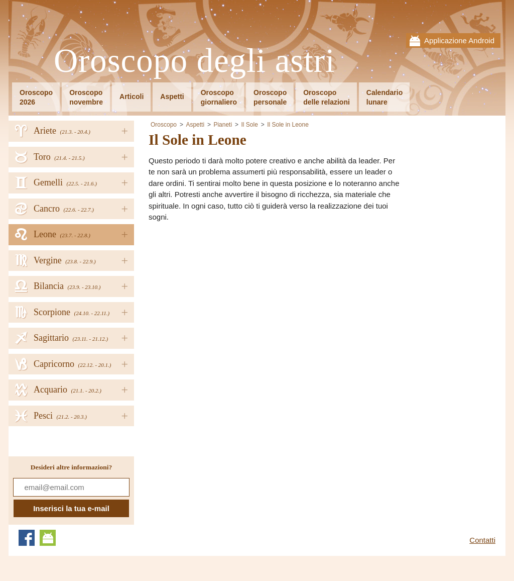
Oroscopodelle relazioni (326, 97)
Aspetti (172, 96)
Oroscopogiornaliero (219, 97)
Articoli (131, 96)
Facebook (27, 538)
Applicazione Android (459, 40)
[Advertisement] (233, 301)
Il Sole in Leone (288, 124)
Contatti (482, 540)
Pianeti (222, 124)
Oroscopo (164, 124)
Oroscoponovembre (86, 97)
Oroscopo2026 (36, 97)
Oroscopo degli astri (194, 61)
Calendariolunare (384, 97)
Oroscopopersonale (270, 97)
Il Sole (249, 124)
